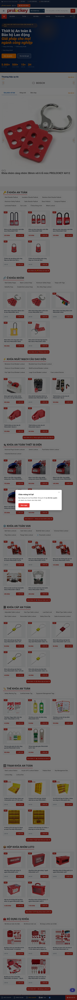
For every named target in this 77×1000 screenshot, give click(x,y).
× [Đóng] (59, 492)
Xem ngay (24, 505)
